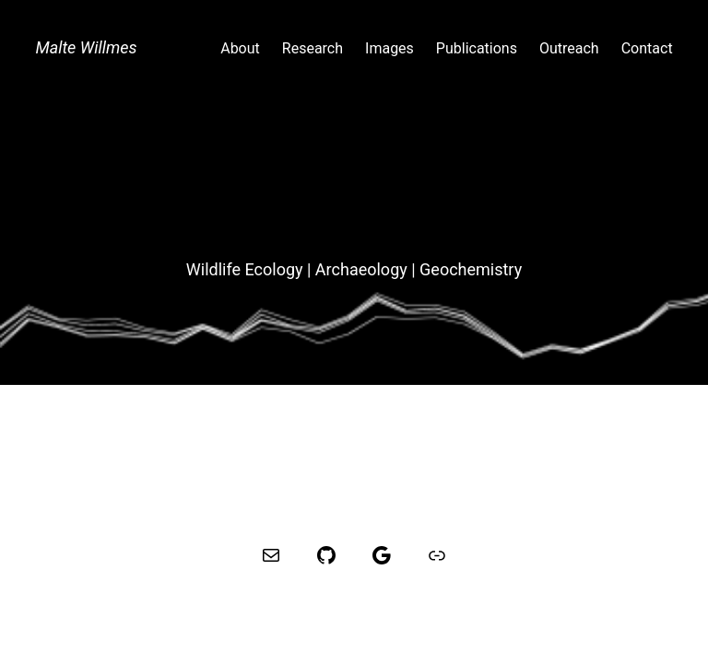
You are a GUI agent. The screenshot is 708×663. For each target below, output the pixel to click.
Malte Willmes (85, 47)
